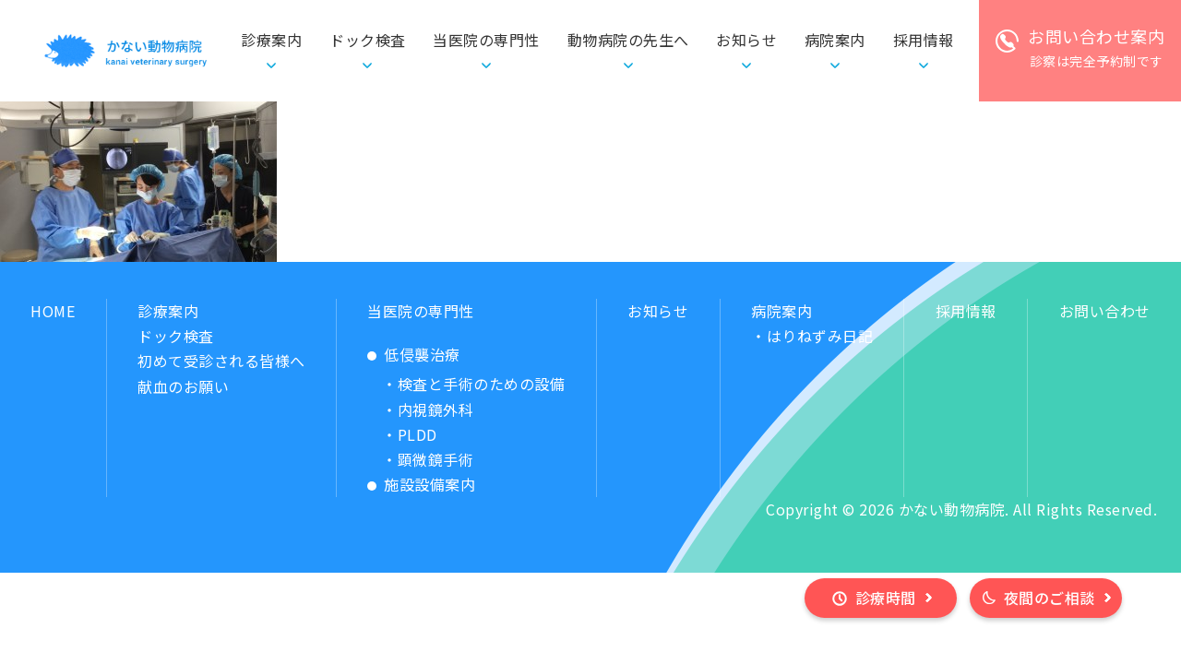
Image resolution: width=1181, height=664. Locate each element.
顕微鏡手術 (436, 459)
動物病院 (628, 40)
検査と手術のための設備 (482, 384)
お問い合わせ (1105, 311)
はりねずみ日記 (820, 336)
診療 (271, 40)
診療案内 (167, 311)
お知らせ (746, 40)
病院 (835, 40)
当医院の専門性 (420, 311)
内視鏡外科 (436, 409)
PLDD (417, 434)
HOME (52, 311)
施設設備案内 (429, 484)
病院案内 (781, 311)
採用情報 (966, 311)
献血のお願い (183, 386)
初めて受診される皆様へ (221, 361)
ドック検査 (367, 40)
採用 (923, 40)
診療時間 (885, 598)
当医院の (486, 40)
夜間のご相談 (1049, 598)
